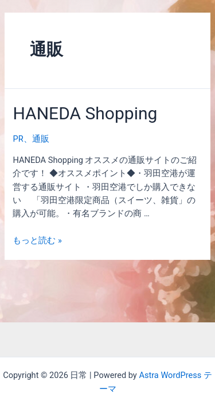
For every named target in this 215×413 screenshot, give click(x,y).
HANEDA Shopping (85, 113)
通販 (40, 139)
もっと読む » (37, 240)
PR (18, 139)
